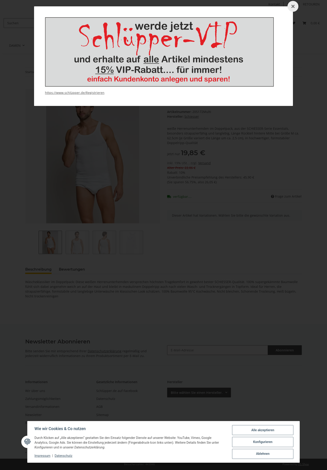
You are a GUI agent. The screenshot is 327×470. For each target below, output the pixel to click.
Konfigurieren (262, 442)
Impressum (43, 456)
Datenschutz (64, 456)
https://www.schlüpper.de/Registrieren (74, 93)
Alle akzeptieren (262, 430)
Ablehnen (262, 454)
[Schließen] (292, 6)
